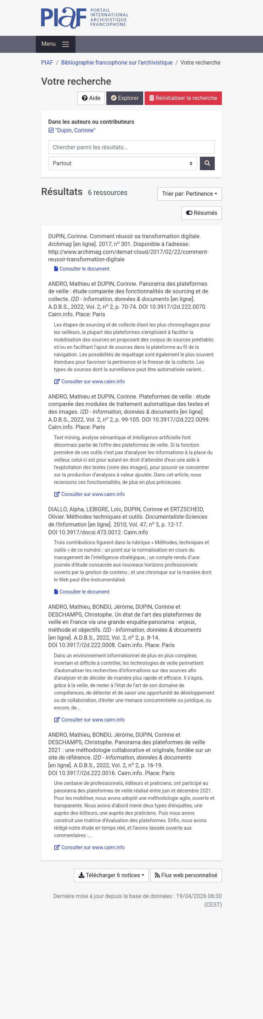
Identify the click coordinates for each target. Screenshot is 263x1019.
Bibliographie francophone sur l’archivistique (116, 62)
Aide (91, 98)
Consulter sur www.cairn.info (89, 381)
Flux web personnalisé (186, 875)
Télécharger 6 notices (109, 875)
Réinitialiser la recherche (183, 98)
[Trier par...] (189, 194)
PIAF (47, 62)
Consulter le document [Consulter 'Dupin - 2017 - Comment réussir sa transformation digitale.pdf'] (82, 269)
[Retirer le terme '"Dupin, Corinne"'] (75, 130)
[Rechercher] (207, 163)
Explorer (125, 98)
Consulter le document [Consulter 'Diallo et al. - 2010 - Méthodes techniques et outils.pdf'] (82, 592)
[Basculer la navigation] (55, 44)
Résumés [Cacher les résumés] (201, 213)
